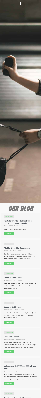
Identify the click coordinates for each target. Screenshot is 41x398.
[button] (20, 3)
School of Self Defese (12, 307)
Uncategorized (9, 216)
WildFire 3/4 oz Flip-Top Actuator (17, 248)
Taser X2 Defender (11, 337)
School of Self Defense (13, 278)
